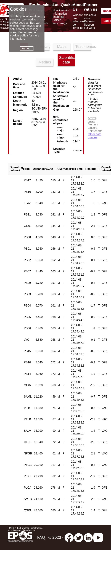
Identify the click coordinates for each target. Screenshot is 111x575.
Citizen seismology (60, 21)
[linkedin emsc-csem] (88, 537)
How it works (61, 10)
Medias (44, 62)
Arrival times (92, 120)
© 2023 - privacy (62, 537)
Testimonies (83, 46)
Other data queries (94, 136)
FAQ (41, 537)
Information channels (60, 15)
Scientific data (67, 59)
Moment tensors (93, 126)
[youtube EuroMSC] (98, 537)
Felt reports (95, 130)
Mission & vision (90, 17)
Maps (62, 46)
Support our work (89, 26)
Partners (89, 21)
